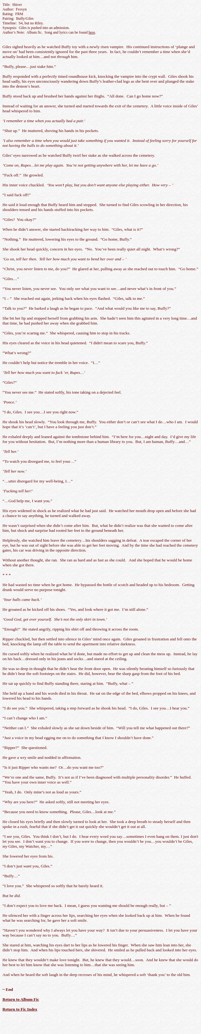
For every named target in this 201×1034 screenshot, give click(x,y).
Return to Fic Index (19, 1009)
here (92, 32)
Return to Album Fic (20, 999)
